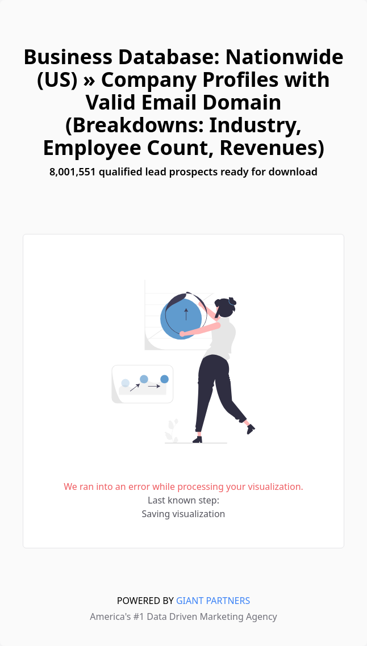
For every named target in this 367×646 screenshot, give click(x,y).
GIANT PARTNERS (213, 600)
